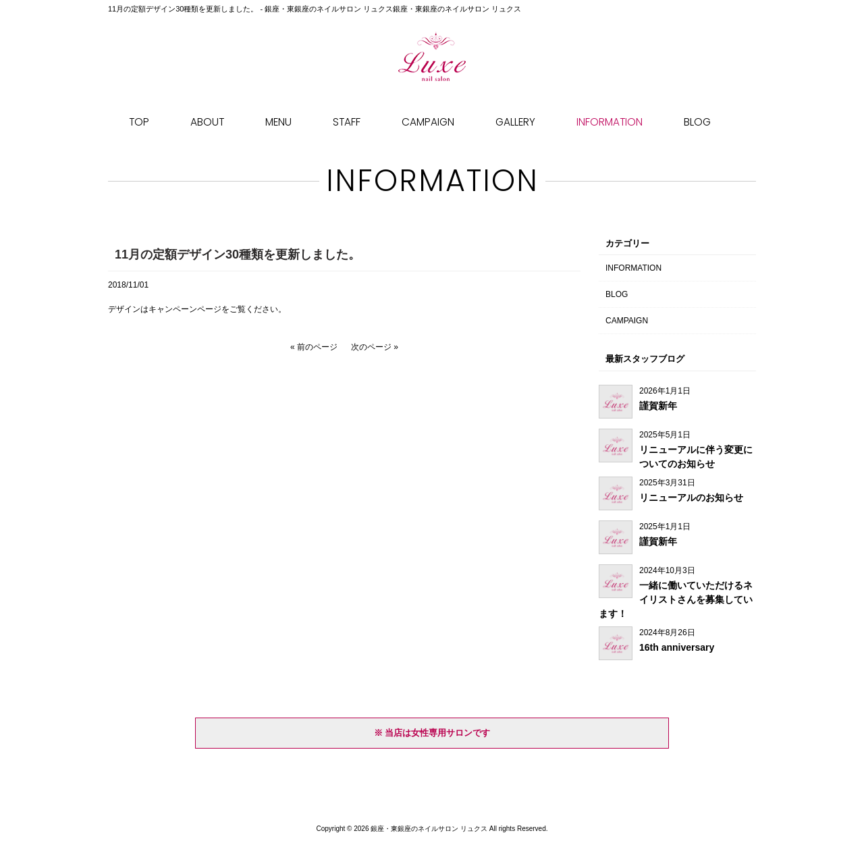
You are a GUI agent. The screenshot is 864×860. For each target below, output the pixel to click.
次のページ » (374, 347)
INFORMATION (633, 268)
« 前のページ (314, 347)
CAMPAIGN (626, 320)
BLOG (616, 294)
